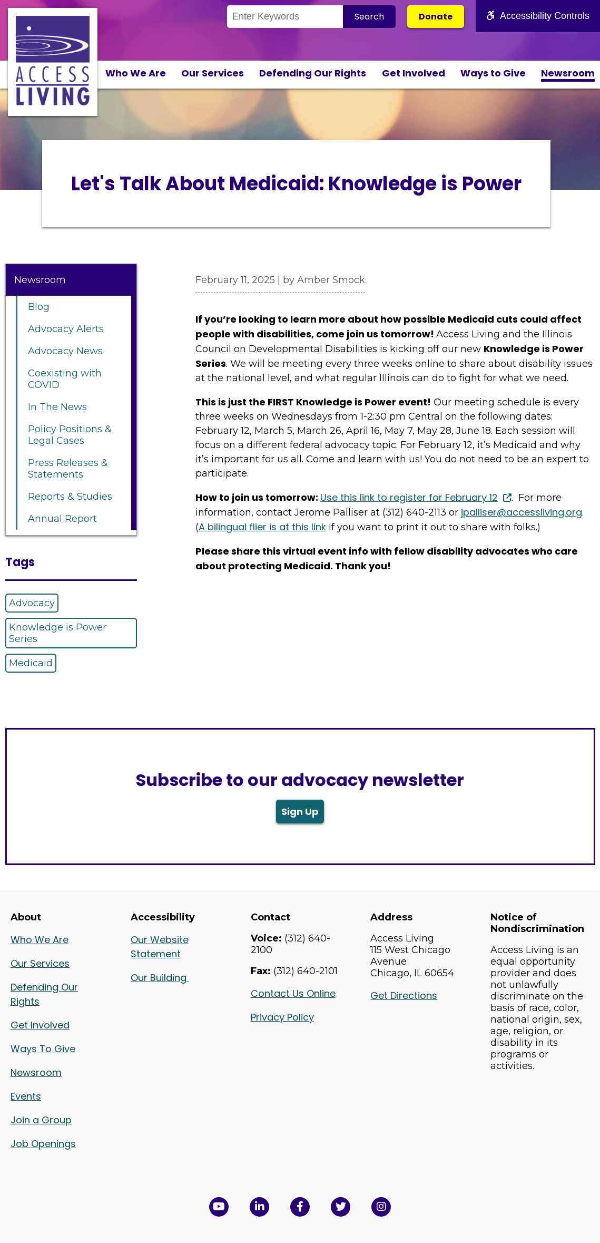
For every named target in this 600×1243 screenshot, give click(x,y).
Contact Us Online (293, 993)
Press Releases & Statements (68, 468)
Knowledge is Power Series (57, 633)
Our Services (212, 73)
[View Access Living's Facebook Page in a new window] (300, 1207)
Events (26, 1096)
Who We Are (135, 73)
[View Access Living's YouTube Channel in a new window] (219, 1207)
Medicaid (31, 663)
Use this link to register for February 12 (409, 497)
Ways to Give (493, 73)
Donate (436, 17)
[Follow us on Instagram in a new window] (381, 1207)
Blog (39, 307)
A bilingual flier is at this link (262, 526)
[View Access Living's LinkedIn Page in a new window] (259, 1207)
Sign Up (300, 811)
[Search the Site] (285, 16)
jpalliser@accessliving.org (521, 512)
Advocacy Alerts (66, 329)
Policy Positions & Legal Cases (70, 434)
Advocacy (32, 603)
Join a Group (41, 1120)
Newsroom (568, 73)
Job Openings (43, 1143)
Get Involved (413, 73)
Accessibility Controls (537, 16)
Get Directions (403, 995)
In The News (57, 407)
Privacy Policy (282, 1017)
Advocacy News (65, 351)
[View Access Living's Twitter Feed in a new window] (340, 1207)
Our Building (160, 977)
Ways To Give (43, 1048)
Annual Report (62, 519)
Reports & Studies (70, 496)
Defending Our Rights (312, 73)
